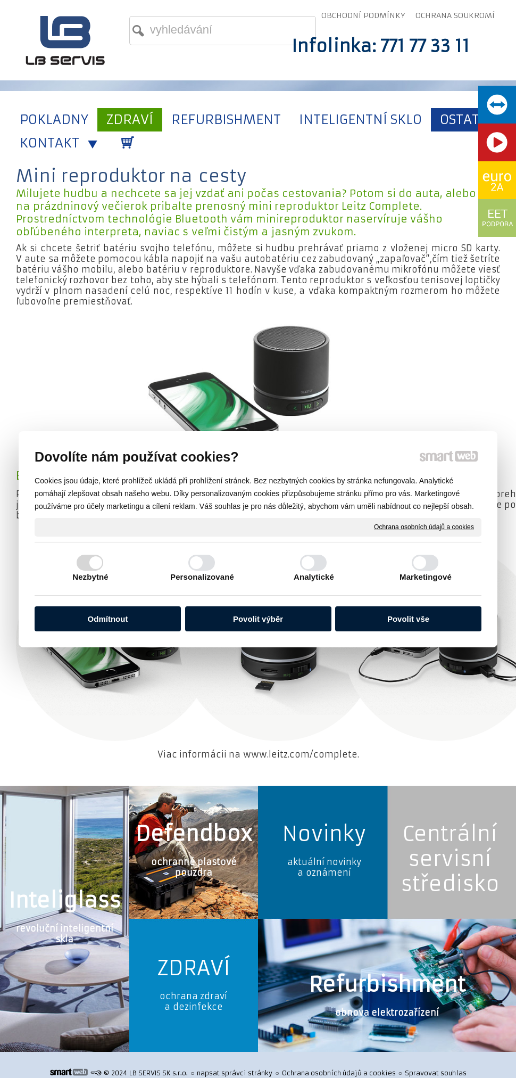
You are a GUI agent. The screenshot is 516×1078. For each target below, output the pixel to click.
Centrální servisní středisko (450, 858)
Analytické (314, 576)
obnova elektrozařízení (387, 1012)
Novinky (324, 833)
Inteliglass (65, 900)
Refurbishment (387, 984)
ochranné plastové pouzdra (194, 867)
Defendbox (194, 833)
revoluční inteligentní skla (64, 933)
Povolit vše (408, 618)
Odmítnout (108, 618)
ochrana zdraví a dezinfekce (193, 1001)
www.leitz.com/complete (300, 754)
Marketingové (426, 576)
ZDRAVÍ (193, 968)
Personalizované (202, 576)
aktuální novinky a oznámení (324, 867)
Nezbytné (90, 576)
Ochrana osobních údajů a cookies (424, 526)
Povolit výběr (258, 618)
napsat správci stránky (234, 1073)
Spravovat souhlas (436, 1073)
